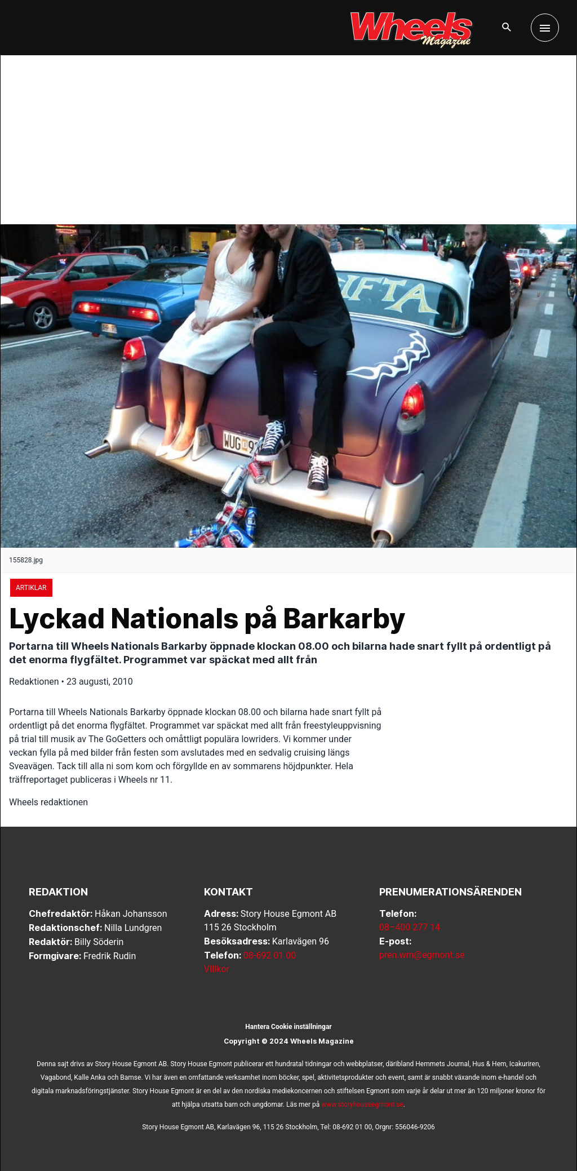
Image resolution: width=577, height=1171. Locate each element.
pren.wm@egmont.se (422, 955)
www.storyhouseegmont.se (362, 1104)
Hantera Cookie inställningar (288, 1027)
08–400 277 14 (409, 927)
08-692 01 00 (269, 955)
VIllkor (216, 969)
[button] (507, 28)
